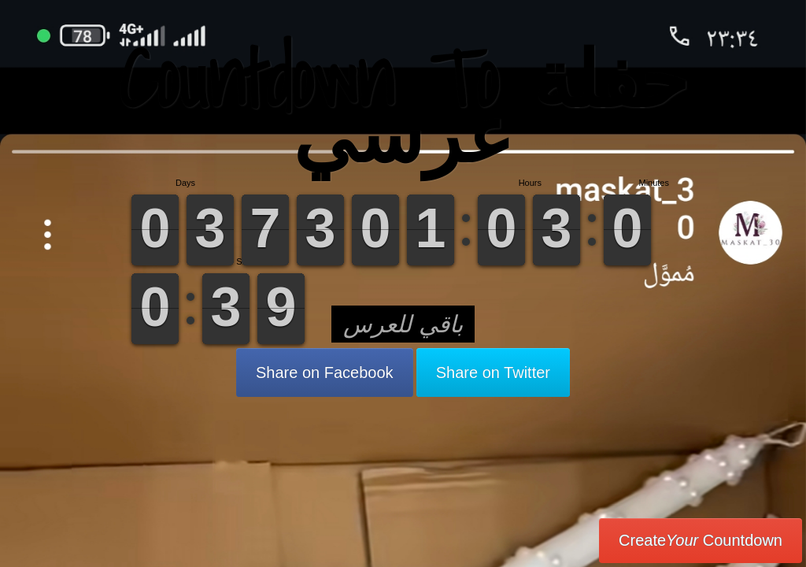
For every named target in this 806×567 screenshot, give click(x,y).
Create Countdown (700, 540)
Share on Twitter (493, 372)
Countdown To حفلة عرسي (403, 106)
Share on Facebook (325, 372)
